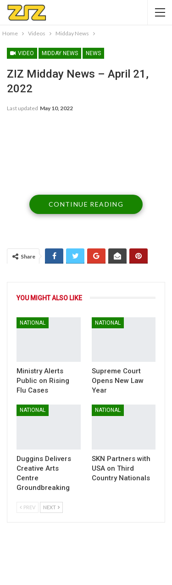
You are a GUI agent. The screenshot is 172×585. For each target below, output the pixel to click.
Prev (27, 507)
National (32, 323)
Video (22, 53)
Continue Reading (86, 204)
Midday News (60, 53)
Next (51, 507)
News (93, 53)
